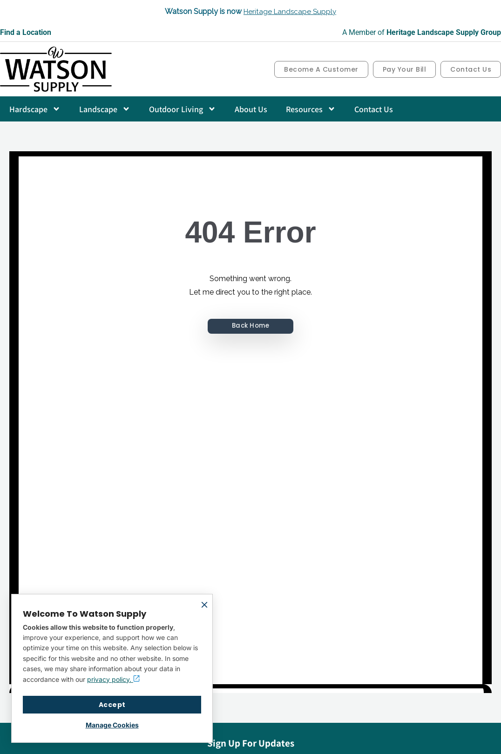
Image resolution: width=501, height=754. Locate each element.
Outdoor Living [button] (182, 109)
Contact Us (373, 109)
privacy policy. (113, 679)
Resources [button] (311, 109)
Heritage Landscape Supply (290, 11)
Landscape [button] (104, 109)
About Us (251, 109)
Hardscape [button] (35, 109)
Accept (112, 704)
